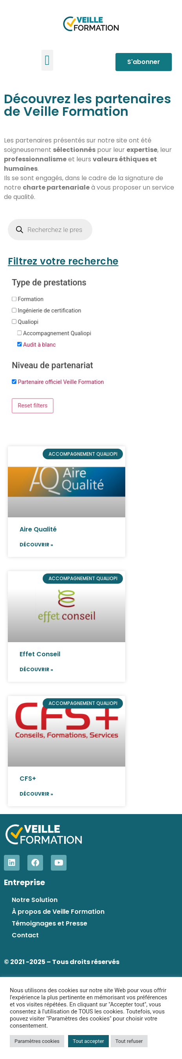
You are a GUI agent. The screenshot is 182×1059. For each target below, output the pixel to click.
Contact (25, 935)
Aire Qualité (38, 529)
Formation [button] (31, 299)
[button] (47, 60)
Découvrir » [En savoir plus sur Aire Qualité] (36, 544)
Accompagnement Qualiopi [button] (57, 333)
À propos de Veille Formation (58, 911)
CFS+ (28, 778)
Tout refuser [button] (129, 1041)
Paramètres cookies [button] (36, 1041)
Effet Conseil (40, 654)
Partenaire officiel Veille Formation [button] (61, 382)
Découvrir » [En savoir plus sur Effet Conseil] (36, 669)
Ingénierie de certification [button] (49, 310)
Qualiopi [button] (28, 321)
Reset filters (33, 405)
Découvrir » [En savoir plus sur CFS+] (36, 794)
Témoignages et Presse (49, 923)
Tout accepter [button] (88, 1041)
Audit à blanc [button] (39, 344)
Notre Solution (35, 899)
